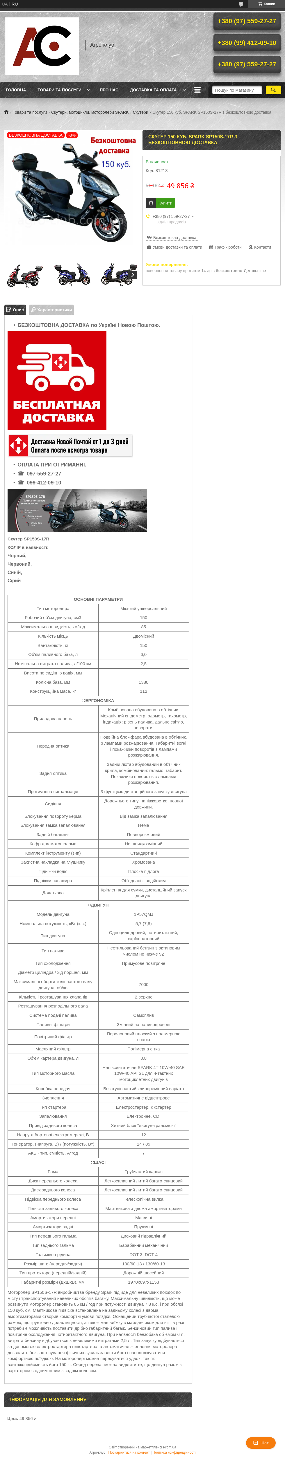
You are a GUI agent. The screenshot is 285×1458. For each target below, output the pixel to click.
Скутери (140, 112)
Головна (16, 90)
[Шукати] (273, 90)
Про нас (109, 90)
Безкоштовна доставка (174, 237)
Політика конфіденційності (174, 1452)
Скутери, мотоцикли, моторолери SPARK (90, 112)
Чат (261, 1443)
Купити (165, 202)
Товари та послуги (59, 90)
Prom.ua (169, 1447)
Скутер (15, 538)
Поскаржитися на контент (129, 1452)
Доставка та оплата (153, 90)
